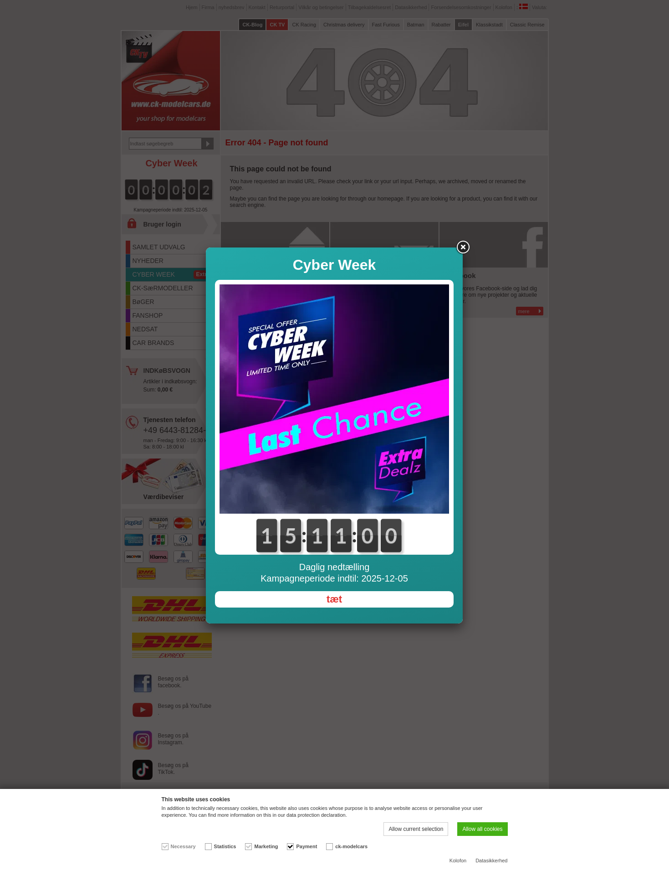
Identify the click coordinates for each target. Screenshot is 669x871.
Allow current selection (415, 829)
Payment (306, 846)
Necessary (183, 846)
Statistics (225, 846)
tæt (334, 599)
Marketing (266, 846)
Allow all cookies (482, 829)
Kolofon (457, 860)
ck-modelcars (351, 846)
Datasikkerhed (491, 860)
